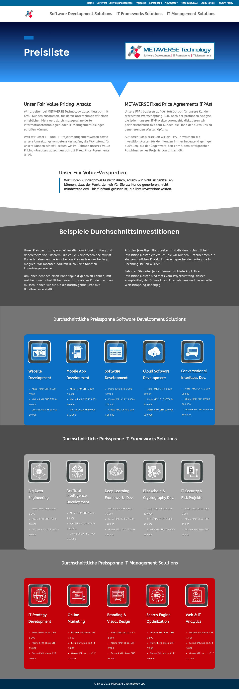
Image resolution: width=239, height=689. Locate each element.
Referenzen (155, 3)
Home (90, 3)
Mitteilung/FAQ (189, 3)
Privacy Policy (225, 3)
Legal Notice (207, 3)
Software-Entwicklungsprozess (114, 3)
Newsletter (171, 3)
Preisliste (140, 3)
